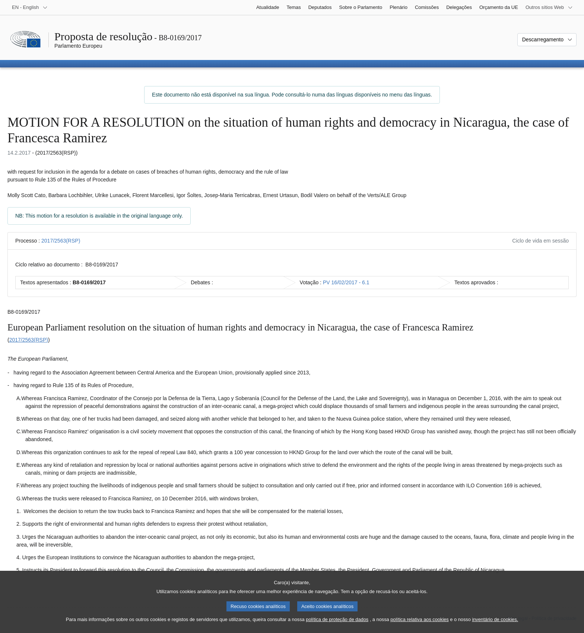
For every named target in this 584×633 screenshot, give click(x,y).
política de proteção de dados (337, 620)
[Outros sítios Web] (549, 7)
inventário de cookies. (495, 620)
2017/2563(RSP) (60, 241)
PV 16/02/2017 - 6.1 (346, 282)
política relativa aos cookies (419, 620)
